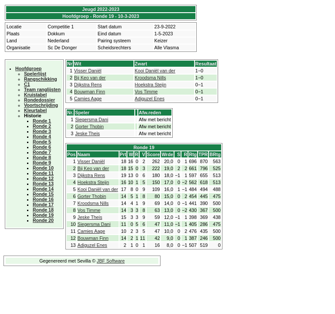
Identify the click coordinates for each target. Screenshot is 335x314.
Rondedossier (39, 99)
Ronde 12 (43, 178)
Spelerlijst (35, 73)
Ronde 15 (43, 194)
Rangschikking (40, 79)
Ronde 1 (42, 120)
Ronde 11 (43, 173)
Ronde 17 (43, 204)
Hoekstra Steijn (150, 84)
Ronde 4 (42, 136)
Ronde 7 (42, 152)
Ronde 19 (43, 215)
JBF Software (111, 260)
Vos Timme (146, 91)
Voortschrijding (41, 105)
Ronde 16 (43, 199)
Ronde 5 (42, 141)
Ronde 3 (42, 131)
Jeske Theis (87, 133)
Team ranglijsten (42, 89)
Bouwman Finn (89, 91)
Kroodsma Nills (150, 77)
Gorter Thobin (89, 126)
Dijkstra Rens (88, 84)
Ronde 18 (43, 209)
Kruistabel (35, 94)
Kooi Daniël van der (155, 70)
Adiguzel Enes (149, 98)
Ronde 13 (43, 183)
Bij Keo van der (90, 77)
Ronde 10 (43, 168)
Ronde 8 (42, 157)
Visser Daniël (88, 70)
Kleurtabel (35, 110)
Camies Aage (88, 98)
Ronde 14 (43, 188)
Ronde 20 (43, 220)
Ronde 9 (42, 162)
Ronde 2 (42, 126)
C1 (27, 84)
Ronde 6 (42, 147)
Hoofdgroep (28, 68)
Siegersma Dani (91, 119)
